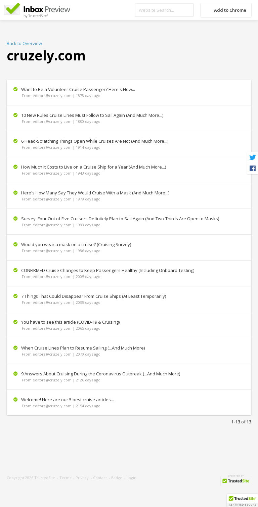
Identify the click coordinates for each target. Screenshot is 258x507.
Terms (65, 477)
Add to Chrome (230, 10)
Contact (100, 477)
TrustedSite (44, 477)
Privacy (82, 477)
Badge (116, 477)
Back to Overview (24, 43)
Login (131, 477)
